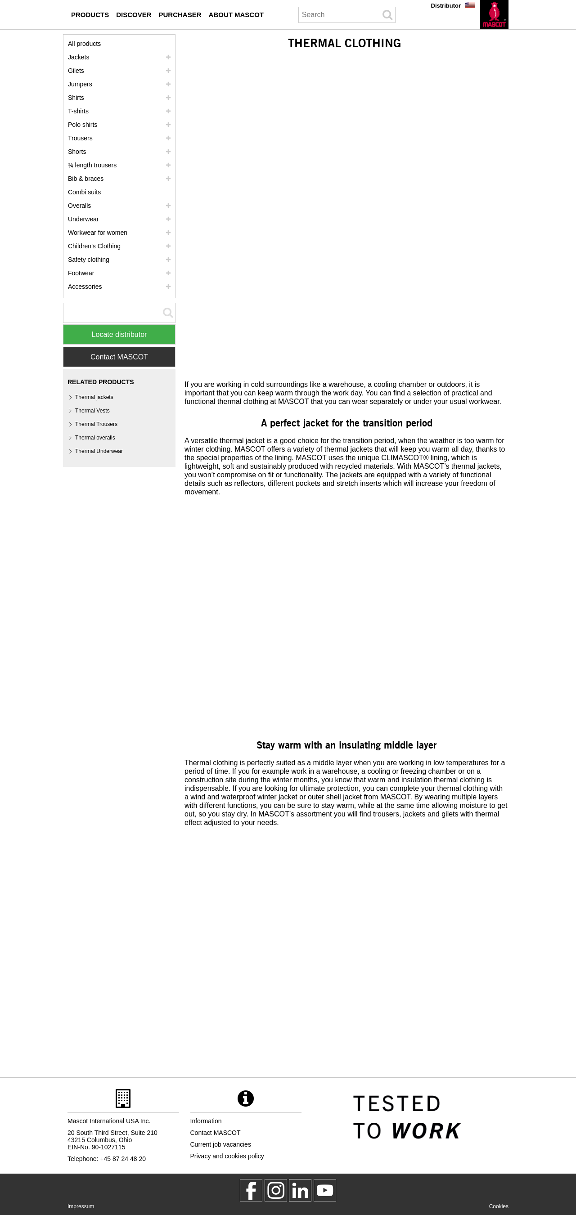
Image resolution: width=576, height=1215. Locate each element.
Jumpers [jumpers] (80, 84)
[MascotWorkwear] (251, 1190)
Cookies (498, 1206)
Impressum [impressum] (81, 1206)
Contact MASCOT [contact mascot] (215, 1132)
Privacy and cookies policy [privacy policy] (227, 1156)
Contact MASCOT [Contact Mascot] (119, 357)
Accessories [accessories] (85, 286)
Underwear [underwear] (83, 219)
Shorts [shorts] (77, 151)
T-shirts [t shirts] (78, 111)
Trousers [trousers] (80, 138)
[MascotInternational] (325, 1190)
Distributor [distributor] (446, 5)
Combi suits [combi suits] (84, 192)
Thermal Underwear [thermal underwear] (99, 451)
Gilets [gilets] (76, 70)
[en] (494, 14)
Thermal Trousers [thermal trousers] (96, 424)
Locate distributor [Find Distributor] (119, 334)
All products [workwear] (84, 43)
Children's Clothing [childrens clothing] (94, 246)
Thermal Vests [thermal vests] (92, 411)
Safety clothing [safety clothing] (88, 259)
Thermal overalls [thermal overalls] (95, 438)
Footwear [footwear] (81, 273)
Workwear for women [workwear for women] (97, 232)
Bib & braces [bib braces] (86, 178)
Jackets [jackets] (78, 57)
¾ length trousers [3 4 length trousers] (92, 165)
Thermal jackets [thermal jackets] (94, 397)
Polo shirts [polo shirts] (82, 124)
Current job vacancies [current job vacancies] (220, 1144)
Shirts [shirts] (76, 97)
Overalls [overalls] (79, 205)
